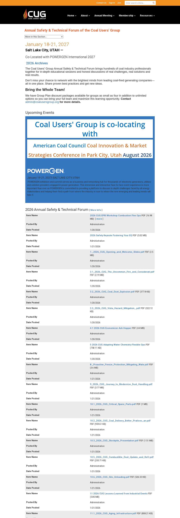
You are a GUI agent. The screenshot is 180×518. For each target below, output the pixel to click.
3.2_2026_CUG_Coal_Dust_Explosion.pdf (112, 291)
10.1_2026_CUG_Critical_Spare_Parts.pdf (113, 404)
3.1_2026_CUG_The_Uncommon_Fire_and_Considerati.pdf (122, 271)
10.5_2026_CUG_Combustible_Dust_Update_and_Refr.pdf (122, 457)
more (99, 218)
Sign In (112, 3)
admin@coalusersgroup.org (42, 102)
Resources (147, 15)
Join (119, 3)
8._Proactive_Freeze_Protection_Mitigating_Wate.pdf (119, 364)
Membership (127, 15)
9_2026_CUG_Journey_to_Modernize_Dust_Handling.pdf (121, 384)
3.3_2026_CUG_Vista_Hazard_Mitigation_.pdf (115, 308)
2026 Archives (37, 63)
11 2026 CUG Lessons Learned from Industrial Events (119, 493)
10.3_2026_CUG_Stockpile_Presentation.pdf (114, 440)
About (85, 15)
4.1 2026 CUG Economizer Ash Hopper (111, 328)
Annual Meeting (104, 15)
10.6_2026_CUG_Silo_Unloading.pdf (110, 477)
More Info (95, 210)
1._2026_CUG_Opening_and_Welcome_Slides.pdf (117, 252)
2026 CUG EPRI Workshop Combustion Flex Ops (116, 215)
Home (71, 15)
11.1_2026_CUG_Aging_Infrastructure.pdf (113, 513)
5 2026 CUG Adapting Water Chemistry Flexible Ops (118, 344)
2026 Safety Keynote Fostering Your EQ (111, 235)
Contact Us (101, 3)
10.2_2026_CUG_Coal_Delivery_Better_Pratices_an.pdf (120, 420)
